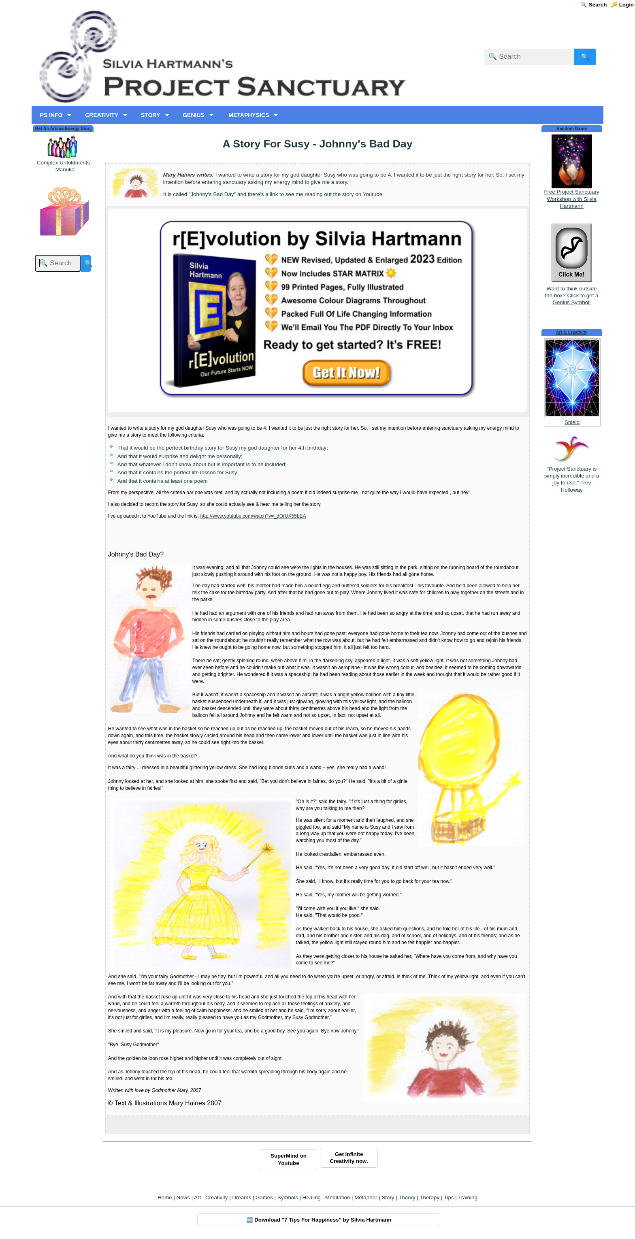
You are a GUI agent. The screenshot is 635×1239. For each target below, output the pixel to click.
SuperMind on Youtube (289, 1159)
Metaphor (365, 1197)
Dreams (241, 1197)
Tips (449, 1197)
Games (264, 1197)
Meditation (337, 1197)
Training (467, 1197)
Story (387, 1197)
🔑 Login (622, 5)
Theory (406, 1197)
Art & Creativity (572, 332)
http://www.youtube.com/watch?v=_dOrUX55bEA (253, 516)
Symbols (287, 1197)
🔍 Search (593, 5)
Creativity (216, 1197)
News (183, 1197)
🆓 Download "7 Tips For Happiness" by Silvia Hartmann (319, 1220)
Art (197, 1197)
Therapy (429, 1197)
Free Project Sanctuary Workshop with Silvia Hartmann (571, 199)
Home (165, 1197)
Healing (312, 1197)
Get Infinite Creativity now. (349, 1157)
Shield (572, 422)
